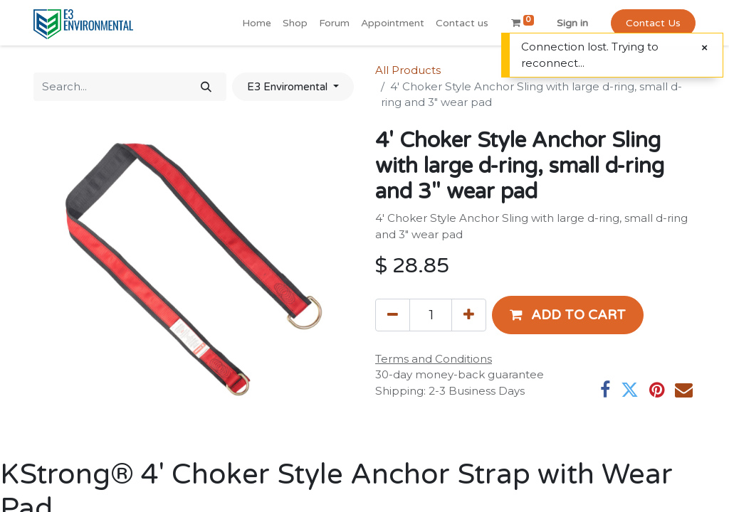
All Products (408, 70)
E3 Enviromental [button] (288, 86)
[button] (568, 315)
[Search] (206, 87)
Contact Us (653, 23)
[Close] (704, 48)
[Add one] (468, 315)
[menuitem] (256, 23)
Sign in (572, 23)
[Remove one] (392, 315)
